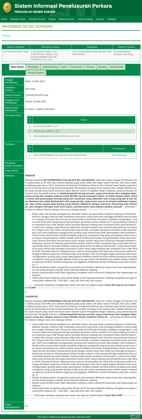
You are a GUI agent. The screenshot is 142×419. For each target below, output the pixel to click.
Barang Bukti (116, 67)
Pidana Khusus (66, 19)
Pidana (52, 19)
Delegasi (111, 19)
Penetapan (33, 67)
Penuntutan (76, 67)
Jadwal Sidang (85, 19)
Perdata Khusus (37, 19)
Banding (102, 67)
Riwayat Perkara (35, 72)
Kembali (6, 35)
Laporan (100, 19)
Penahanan (119, 155)
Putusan (90, 67)
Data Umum (17, 67)
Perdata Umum (18, 19)
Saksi (64, 67)
